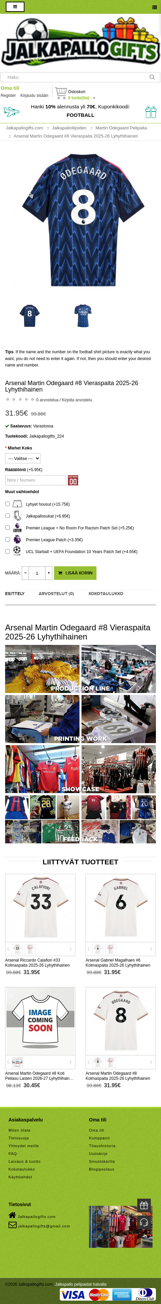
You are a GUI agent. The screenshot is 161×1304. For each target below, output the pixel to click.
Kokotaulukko (106, 593)
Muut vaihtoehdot (22, 491)
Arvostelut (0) (56, 593)
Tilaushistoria (102, 1146)
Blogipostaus (101, 1169)
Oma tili (10, 88)
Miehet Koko (20, 448)
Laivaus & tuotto (24, 1161)
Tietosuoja (18, 1138)
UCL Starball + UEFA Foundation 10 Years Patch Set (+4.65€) (71, 552)
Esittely (14, 593)
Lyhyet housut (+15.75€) (37, 504)
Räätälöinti (15, 469)
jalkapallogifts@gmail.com (39, 1225)
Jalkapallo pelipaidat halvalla (81, 1284)
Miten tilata (19, 1130)
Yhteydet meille (23, 1146)
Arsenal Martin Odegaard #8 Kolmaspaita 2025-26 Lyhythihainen (118, 1076)
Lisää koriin (75, 573)
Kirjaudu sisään (34, 95)
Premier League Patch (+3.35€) (44, 540)
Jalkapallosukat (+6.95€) (37, 516)
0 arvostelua (47, 400)
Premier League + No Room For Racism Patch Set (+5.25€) (69, 528)
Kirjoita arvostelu (77, 400)
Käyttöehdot (20, 1177)
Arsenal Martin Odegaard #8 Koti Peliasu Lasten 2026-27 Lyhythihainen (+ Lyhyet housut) (39, 1078)
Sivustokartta (102, 1161)
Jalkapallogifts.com (32, 1215)
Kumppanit (99, 1138)
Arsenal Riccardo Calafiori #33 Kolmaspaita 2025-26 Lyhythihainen (37, 963)
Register (8, 95)
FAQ (12, 1154)
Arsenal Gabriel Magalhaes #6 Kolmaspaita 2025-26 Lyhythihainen (118, 963)
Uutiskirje (98, 1154)
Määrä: (13, 573)
